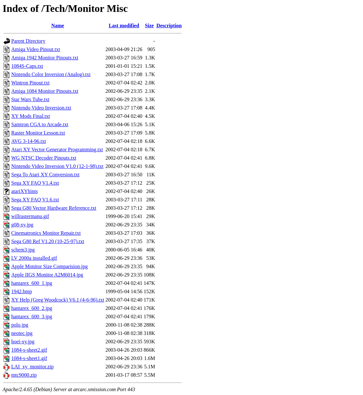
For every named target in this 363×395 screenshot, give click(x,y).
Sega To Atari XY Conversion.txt (45, 174)
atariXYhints (24, 191)
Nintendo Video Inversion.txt (41, 107)
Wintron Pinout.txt (30, 82)
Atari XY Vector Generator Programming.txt (57, 149)
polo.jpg (19, 325)
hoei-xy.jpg (22, 341)
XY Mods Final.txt (30, 116)
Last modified (124, 25)
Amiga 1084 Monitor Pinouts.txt (44, 91)
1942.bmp (21, 291)
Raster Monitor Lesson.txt (38, 133)
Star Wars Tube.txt (30, 99)
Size (149, 25)
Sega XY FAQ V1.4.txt (35, 183)
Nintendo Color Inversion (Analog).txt (51, 74)
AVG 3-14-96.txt (28, 141)
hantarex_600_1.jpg (31, 283)
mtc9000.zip (24, 375)
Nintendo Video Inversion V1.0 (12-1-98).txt (57, 166)
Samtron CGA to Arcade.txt (39, 124)
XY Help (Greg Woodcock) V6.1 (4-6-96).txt (57, 300)
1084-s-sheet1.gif (29, 358)
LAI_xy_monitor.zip (32, 366)
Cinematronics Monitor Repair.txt (46, 233)
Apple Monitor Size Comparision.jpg (49, 266)
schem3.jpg (23, 249)
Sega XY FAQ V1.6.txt (35, 199)
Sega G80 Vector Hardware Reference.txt (53, 208)
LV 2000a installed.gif (34, 258)
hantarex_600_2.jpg (31, 308)
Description (169, 25)
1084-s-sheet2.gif (29, 350)
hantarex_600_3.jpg (31, 316)
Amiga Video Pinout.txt (35, 49)
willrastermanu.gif (30, 216)
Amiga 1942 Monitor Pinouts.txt (44, 57)
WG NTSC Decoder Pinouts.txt (43, 158)
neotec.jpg (21, 333)
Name (57, 25)
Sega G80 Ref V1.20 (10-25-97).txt (47, 241)
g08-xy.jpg (22, 224)
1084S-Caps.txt (27, 66)
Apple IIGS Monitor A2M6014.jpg (47, 274)
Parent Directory (28, 41)
